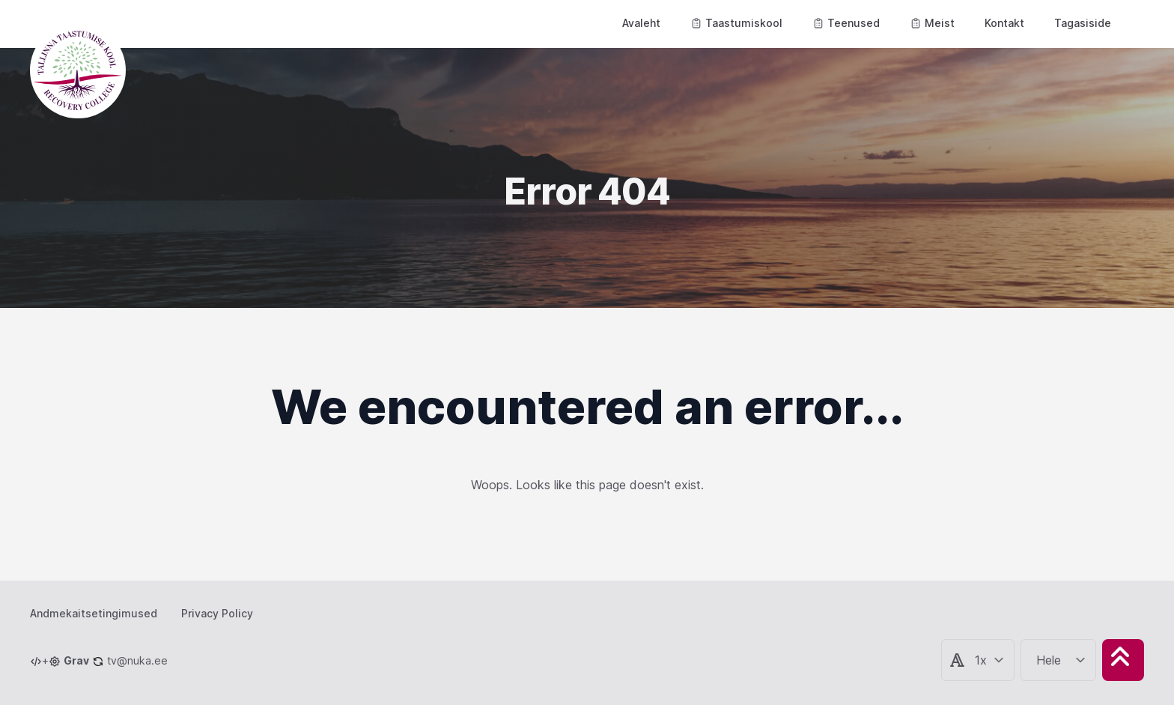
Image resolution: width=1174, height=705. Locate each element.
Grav (76, 660)
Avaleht (641, 22)
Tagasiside (1082, 22)
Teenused (846, 22)
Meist (932, 22)
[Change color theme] (1061, 660)
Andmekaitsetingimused (93, 613)
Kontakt (1004, 22)
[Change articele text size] (990, 660)
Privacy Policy (217, 613)
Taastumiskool (736, 22)
